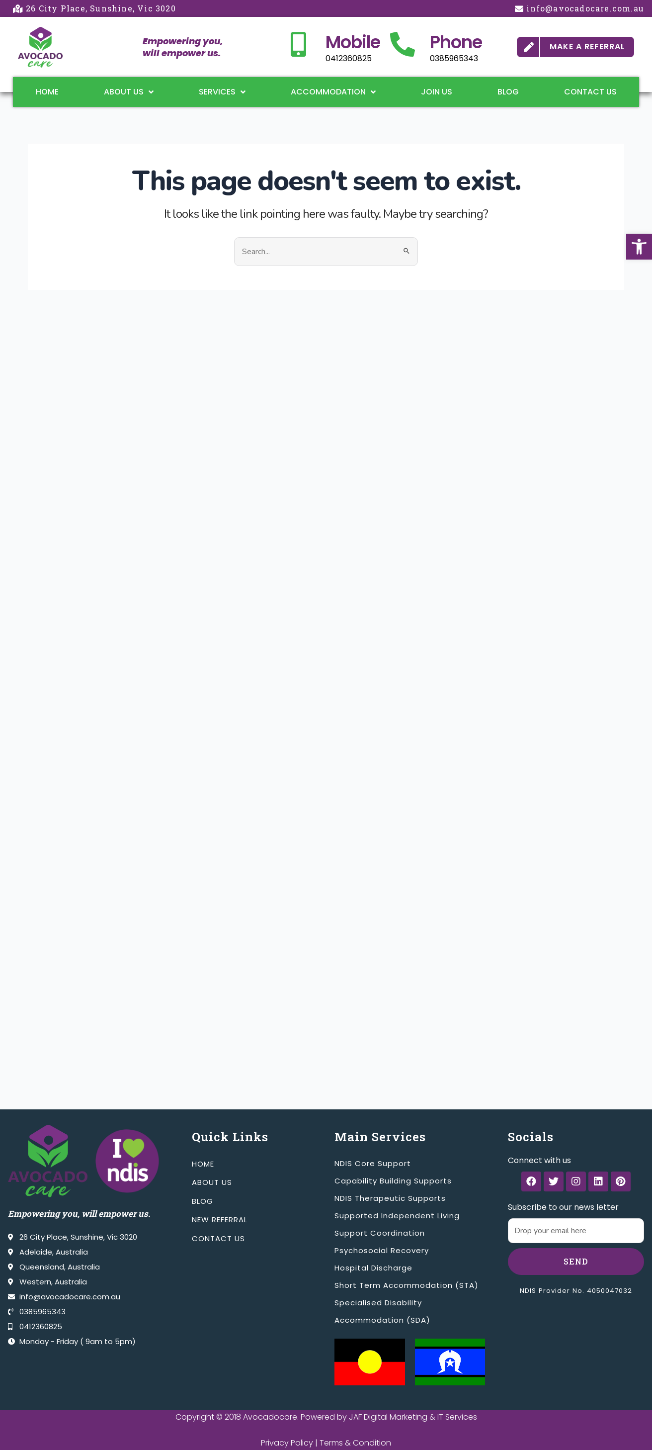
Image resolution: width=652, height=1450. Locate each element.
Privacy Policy (287, 1443)
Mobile (353, 42)
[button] (639, 247)
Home (47, 91)
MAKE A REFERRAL (587, 46)
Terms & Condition (355, 1443)
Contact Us (590, 91)
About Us (129, 92)
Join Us (436, 91)
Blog (508, 91)
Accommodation (333, 92)
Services (222, 92)
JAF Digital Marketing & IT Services (413, 1417)
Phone (456, 42)
